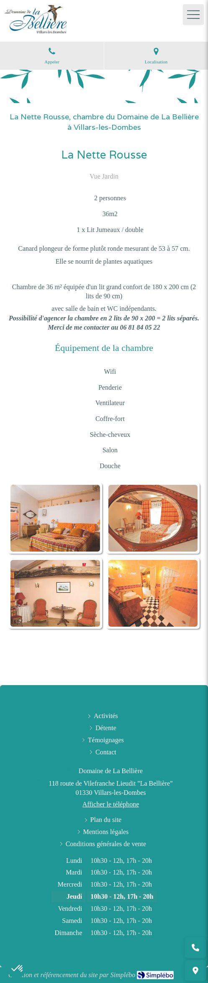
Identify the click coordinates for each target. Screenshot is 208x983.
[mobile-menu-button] (193, 14)
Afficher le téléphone (110, 804)
